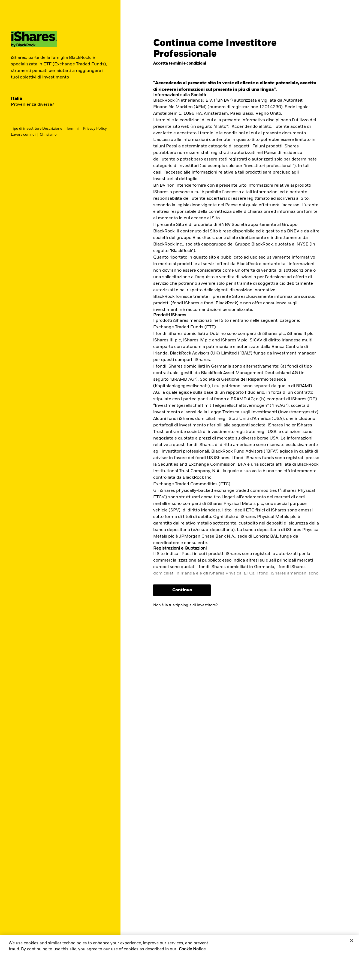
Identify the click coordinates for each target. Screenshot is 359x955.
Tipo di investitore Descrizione (36, 129)
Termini (72, 129)
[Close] (352, 942)
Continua (182, 590)
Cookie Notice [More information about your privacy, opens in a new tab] (192, 951)
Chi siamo (48, 135)
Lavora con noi (23, 135)
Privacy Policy (95, 129)
